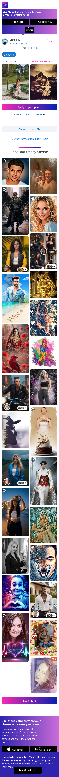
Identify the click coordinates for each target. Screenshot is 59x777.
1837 (35, 47)
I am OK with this (28, 770)
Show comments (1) (29, 129)
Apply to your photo (29, 107)
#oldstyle (8, 54)
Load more (29, 700)
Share (52, 41)
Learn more (8, 766)
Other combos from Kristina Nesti (29, 138)
